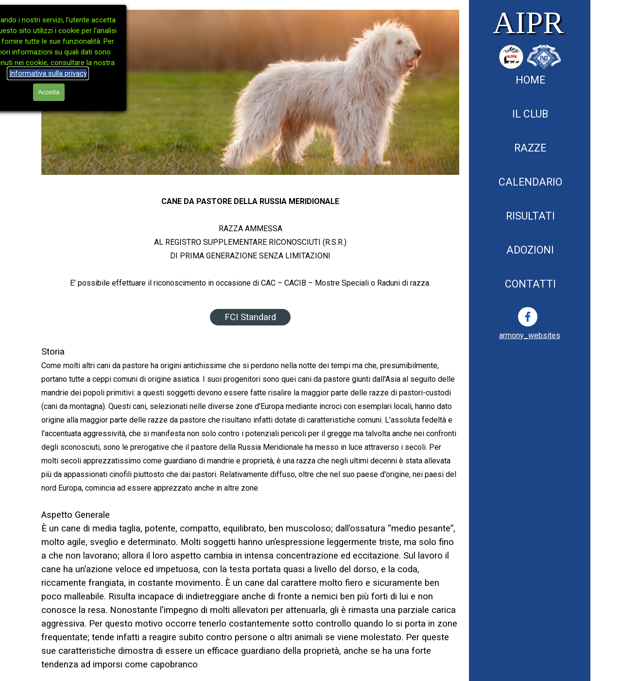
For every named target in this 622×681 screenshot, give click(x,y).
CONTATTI (530, 284)
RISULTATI (530, 216)
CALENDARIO (530, 182)
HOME (530, 80)
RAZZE (530, 148)
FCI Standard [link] (250, 317)
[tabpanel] (529, 335)
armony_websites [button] (529, 335)
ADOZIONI (530, 250)
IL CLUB (530, 114)
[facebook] (527, 316)
